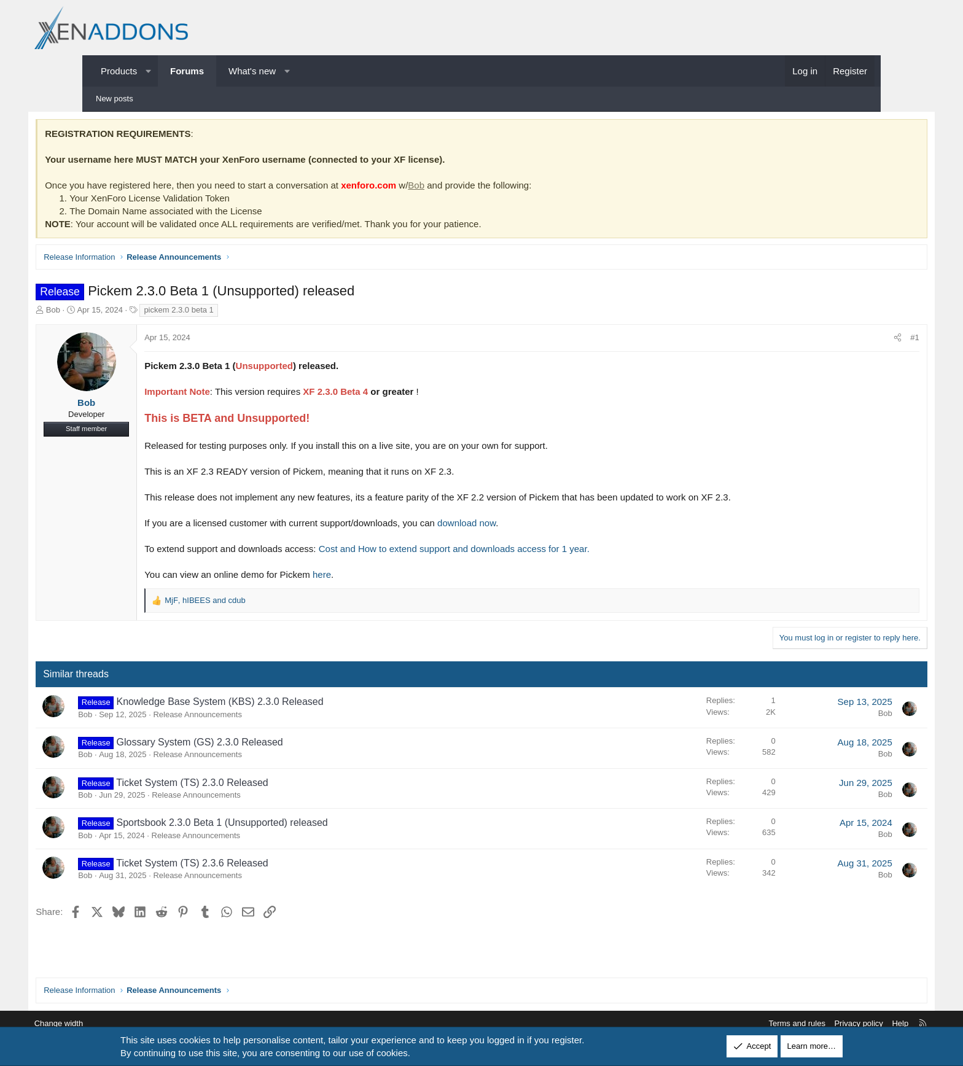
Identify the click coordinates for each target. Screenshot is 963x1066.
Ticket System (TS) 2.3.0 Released (248, 784)
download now (522, 524)
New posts (114, 98)
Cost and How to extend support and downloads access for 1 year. (510, 550)
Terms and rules (737, 1023)
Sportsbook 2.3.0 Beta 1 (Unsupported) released (277, 825)
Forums (187, 71)
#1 (859, 339)
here (377, 576)
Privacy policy (798, 1023)
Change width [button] (118, 1023)
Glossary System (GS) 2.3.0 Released (255, 744)
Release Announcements (253, 716)
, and (261, 602)
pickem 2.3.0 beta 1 (234, 311)
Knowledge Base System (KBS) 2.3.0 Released (275, 704)
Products (119, 71)
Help (840, 1023)
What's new (252, 71)
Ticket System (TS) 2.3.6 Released (248, 865)
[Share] (842, 340)
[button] (148, 71)
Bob (472, 187)
